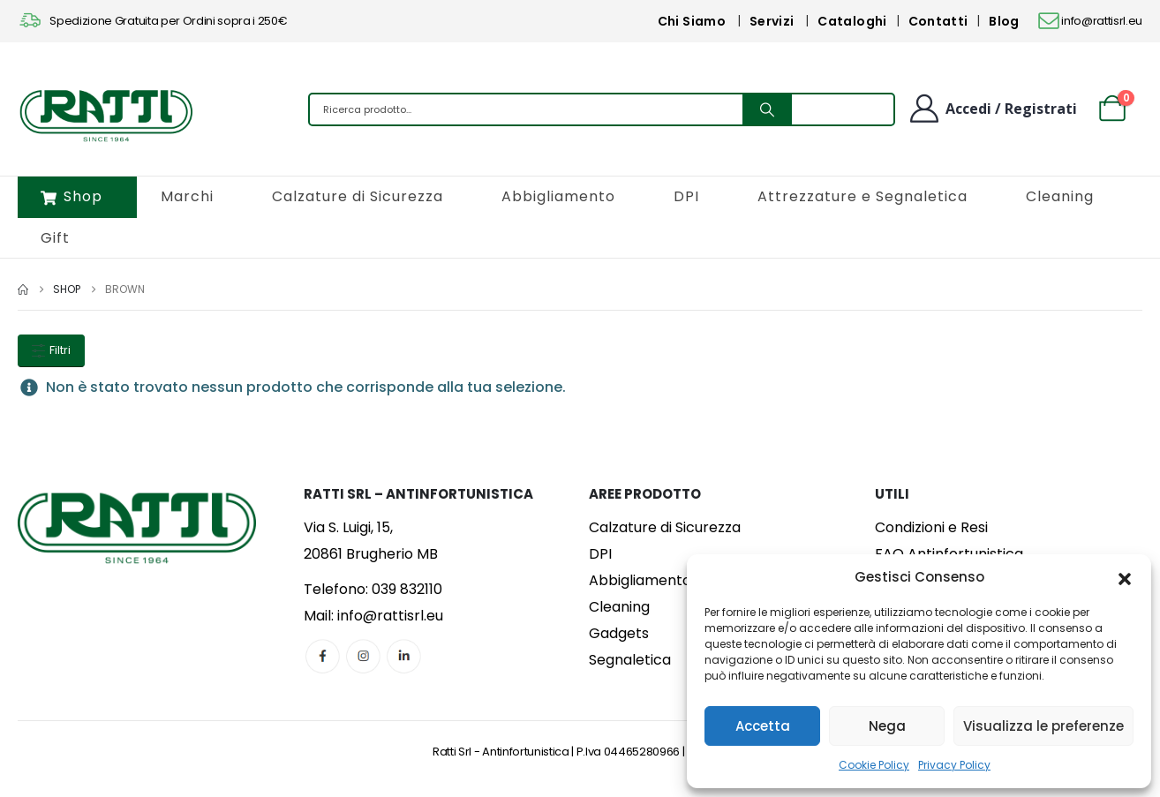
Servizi (771, 21)
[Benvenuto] (992, 108)
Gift (55, 238)
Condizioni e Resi (931, 527)
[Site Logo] (106, 113)
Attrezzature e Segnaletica (862, 196)
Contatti (938, 21)
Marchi (187, 196)
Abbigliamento (558, 196)
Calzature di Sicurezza (357, 196)
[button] (1125, 577)
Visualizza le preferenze (1043, 726)
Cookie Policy (874, 764)
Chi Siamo (692, 21)
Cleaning (1060, 196)
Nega (887, 726)
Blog (1004, 21)
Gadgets (619, 633)
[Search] (767, 109)
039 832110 (407, 589)
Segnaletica (630, 660)
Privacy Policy (954, 764)
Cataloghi (851, 21)
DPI (686, 196)
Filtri (51, 349)
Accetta (762, 726)
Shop (71, 196)
